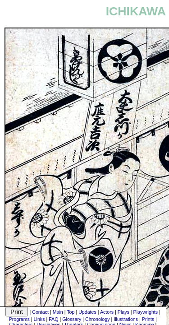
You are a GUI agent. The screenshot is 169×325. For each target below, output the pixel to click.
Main (58, 312)
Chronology (97, 319)
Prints (148, 319)
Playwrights (145, 312)
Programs (19, 319)
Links (39, 319)
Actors (107, 312)
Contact (40, 312)
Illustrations (126, 319)
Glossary (71, 319)
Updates (87, 312)
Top (70, 312)
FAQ (53, 319)
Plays (123, 312)
